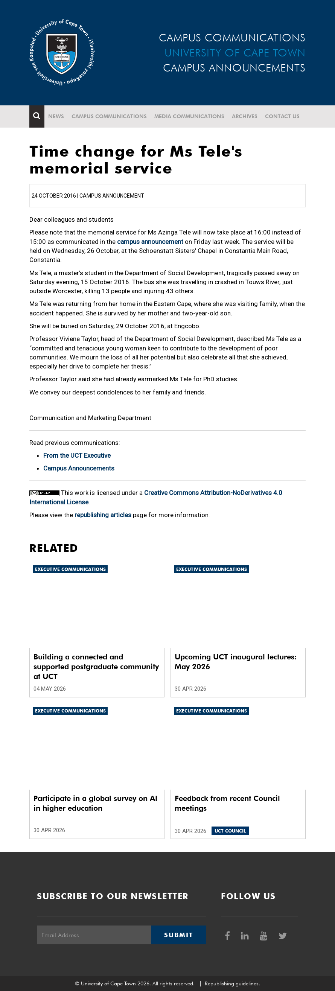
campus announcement (150, 241)
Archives (244, 116)
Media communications (189, 116)
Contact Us (282, 116)
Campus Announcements (78, 468)
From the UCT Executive (77, 455)
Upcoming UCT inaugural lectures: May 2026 (236, 661)
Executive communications (70, 569)
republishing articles (103, 515)
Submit (178, 935)
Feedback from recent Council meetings (227, 803)
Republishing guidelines (232, 983)
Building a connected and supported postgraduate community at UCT (96, 666)
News (56, 116)
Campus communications (109, 116)
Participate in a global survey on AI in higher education (95, 803)
